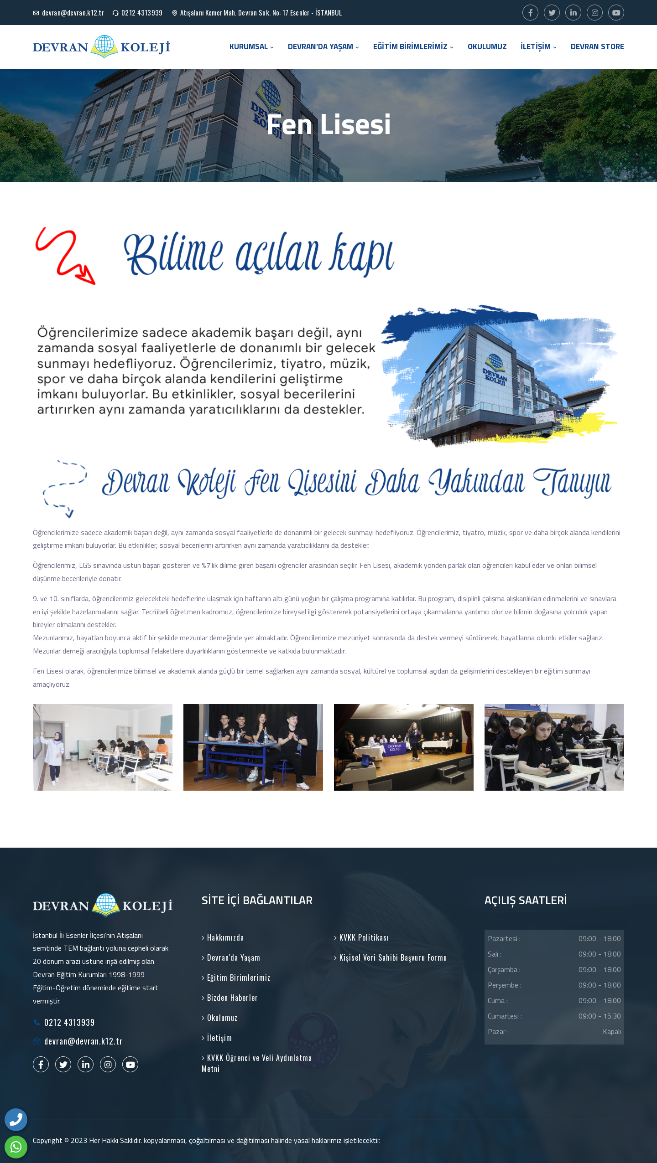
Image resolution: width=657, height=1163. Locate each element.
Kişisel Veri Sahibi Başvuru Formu (390, 957)
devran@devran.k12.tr (73, 12)
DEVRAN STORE (597, 46)
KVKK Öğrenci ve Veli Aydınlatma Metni (257, 1063)
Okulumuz (220, 1017)
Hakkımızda (223, 937)
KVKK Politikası (361, 937)
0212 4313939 (142, 12)
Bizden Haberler (230, 997)
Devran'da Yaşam (231, 957)
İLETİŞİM (539, 46)
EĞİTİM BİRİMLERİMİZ (413, 46)
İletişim (217, 1037)
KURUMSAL (251, 46)
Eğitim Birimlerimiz (236, 977)
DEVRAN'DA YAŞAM (324, 46)
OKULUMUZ (487, 46)
